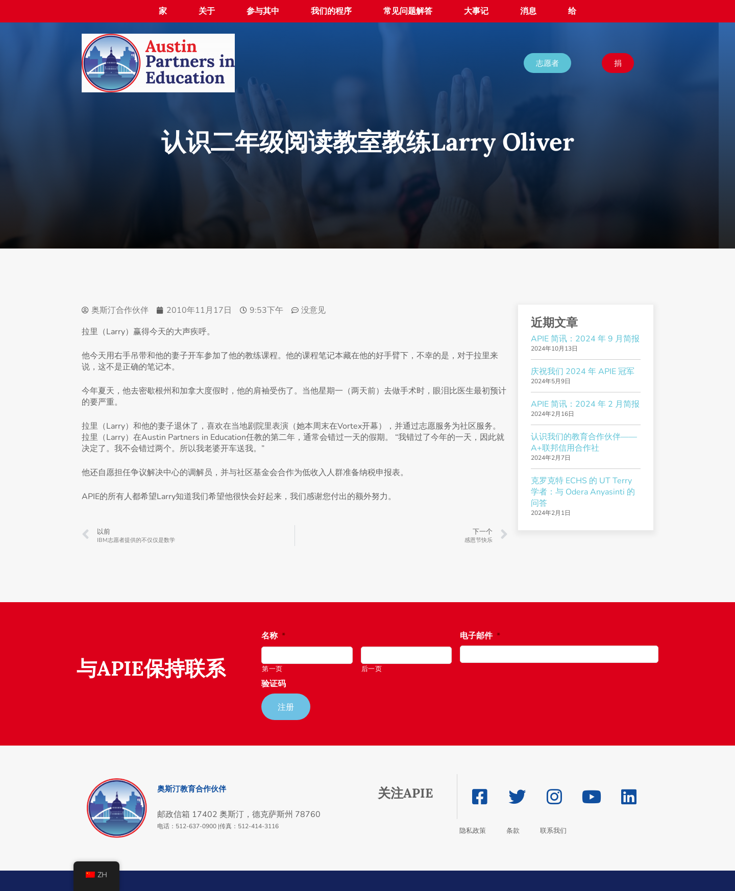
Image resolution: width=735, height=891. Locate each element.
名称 (273, 636)
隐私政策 (472, 830)
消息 (528, 11)
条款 (513, 830)
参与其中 (263, 11)
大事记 (476, 11)
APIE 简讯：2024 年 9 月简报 (585, 338)
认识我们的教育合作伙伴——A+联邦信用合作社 (584, 442)
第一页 (272, 669)
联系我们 (553, 830)
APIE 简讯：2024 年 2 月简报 (585, 404)
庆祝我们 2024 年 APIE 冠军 (582, 371)
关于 (207, 11)
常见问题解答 (407, 11)
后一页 (371, 669)
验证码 (273, 684)
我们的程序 (331, 11)
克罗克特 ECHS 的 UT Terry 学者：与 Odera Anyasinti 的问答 (583, 492)
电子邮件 (480, 636)
